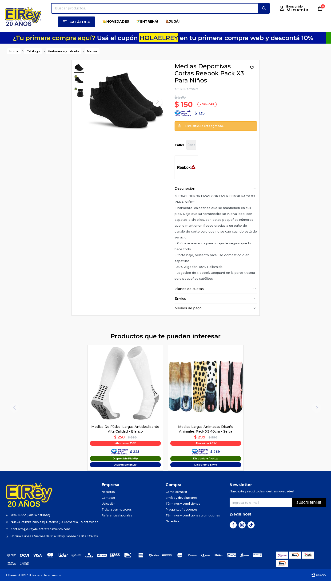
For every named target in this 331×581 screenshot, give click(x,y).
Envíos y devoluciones (181, 497)
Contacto (108, 497)
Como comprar (176, 492)
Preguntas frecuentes (181, 509)
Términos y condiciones (183, 503)
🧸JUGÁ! (172, 21)
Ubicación (109, 503)
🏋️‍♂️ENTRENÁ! (147, 21)
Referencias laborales (117, 515)
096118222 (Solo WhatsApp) (30, 515)
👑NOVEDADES (115, 21)
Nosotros (108, 492)
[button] (264, 8)
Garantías (172, 521)
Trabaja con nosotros (117, 509)
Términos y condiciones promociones (193, 515)
